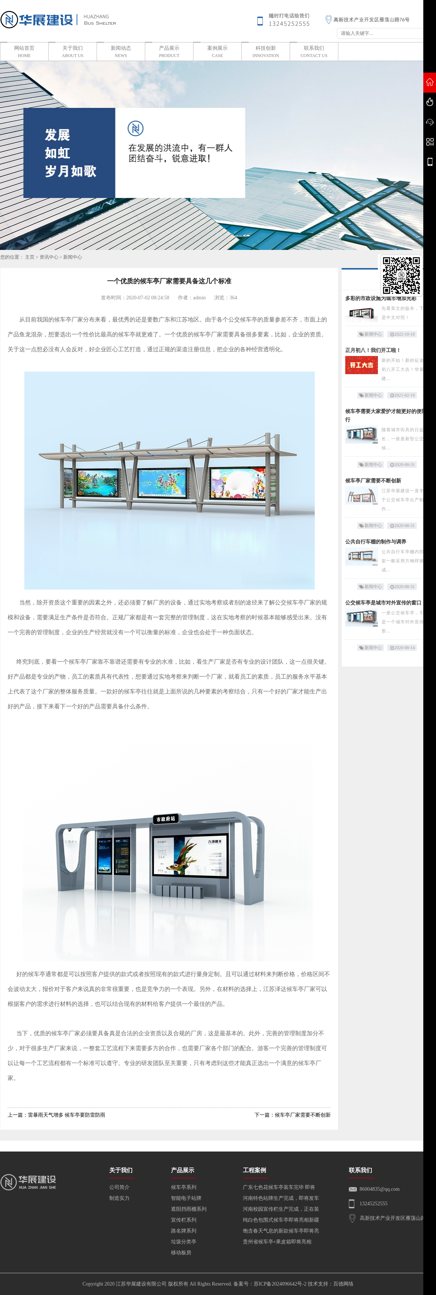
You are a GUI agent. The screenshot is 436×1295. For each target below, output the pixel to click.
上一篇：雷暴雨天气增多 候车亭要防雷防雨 (57, 1115)
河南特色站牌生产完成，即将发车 (281, 1198)
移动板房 (181, 1252)
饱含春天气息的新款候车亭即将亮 (281, 1231)
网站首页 (24, 52)
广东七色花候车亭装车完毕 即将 (279, 1187)
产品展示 (169, 52)
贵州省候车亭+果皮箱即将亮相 (277, 1242)
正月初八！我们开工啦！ (373, 350)
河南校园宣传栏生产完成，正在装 (281, 1209)
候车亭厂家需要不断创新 (373, 480)
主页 (29, 257)
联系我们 (314, 52)
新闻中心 (72, 257)
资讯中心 (49, 257)
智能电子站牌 (186, 1198)
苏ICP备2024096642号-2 (280, 1284)
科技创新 (266, 52)
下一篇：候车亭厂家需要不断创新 (292, 1115)
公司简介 (119, 1187)
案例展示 (217, 52)
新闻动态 (121, 52)
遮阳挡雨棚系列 (189, 1209)
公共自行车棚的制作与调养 (375, 542)
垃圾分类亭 (183, 1242)
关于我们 (73, 52)
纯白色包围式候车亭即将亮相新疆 (281, 1220)
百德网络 (343, 1284)
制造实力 (119, 1198)
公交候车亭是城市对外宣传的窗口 (383, 603)
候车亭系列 (183, 1187)
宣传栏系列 (183, 1220)
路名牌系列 (183, 1231)
